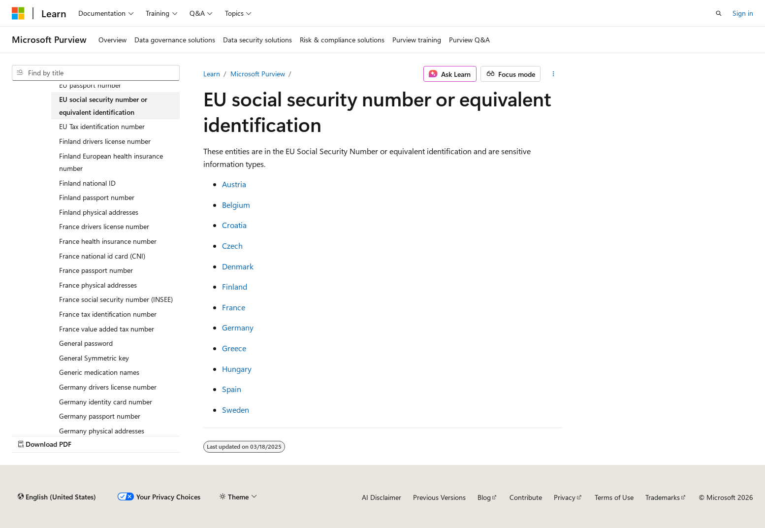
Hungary (237, 368)
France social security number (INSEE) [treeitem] (116, 299)
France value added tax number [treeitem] (106, 328)
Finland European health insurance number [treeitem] (111, 162)
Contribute (526, 497)
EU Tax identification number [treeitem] (102, 126)
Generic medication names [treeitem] (99, 372)
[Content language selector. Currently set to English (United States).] (57, 497)
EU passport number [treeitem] (90, 85)
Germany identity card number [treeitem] (105, 401)
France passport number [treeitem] (96, 270)
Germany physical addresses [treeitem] (101, 430)
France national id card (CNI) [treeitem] (102, 256)
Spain (231, 389)
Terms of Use (614, 497)
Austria (234, 184)
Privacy (564, 497)
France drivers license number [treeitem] (104, 226)
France (233, 307)
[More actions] (553, 74)
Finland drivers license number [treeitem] (105, 141)
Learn (211, 73)
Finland (234, 286)
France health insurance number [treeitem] (108, 241)
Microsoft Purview (257, 73)
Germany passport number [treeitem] (99, 416)
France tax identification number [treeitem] (108, 314)
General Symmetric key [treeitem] (94, 358)
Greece (234, 348)
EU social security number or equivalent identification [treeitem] (103, 106)
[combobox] (96, 73)
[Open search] (719, 13)
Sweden (235, 409)
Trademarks (662, 497)
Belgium (236, 204)
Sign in (743, 13)
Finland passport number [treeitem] (96, 197)
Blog (484, 497)
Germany (238, 327)
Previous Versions (439, 497)
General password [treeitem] (86, 343)
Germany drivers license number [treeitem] (108, 387)
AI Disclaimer (381, 497)
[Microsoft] (18, 13)
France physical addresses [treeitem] (98, 285)
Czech (232, 245)
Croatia (234, 225)
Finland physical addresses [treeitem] (98, 212)
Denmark (238, 266)
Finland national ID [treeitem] (87, 183)
